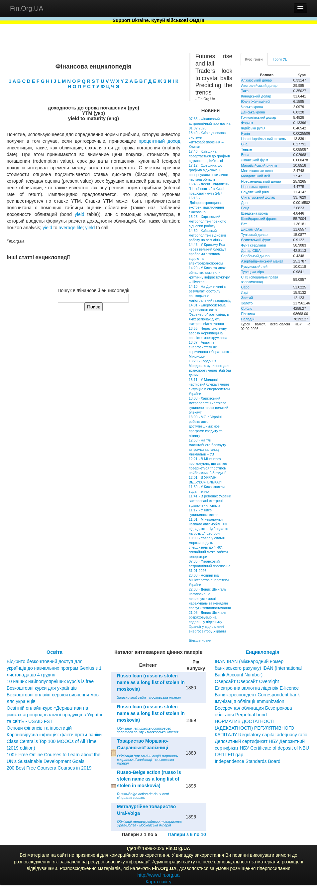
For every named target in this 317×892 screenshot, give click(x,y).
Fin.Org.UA (26, 8)
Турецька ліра (252, 272)
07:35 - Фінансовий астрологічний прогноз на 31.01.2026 (209, 566)
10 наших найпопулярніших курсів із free (50, 681)
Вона (245, 155)
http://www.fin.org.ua (159, 875)
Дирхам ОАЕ (251, 229)
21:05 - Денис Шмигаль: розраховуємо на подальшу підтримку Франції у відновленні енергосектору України (208, 622)
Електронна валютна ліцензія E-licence (257, 688)
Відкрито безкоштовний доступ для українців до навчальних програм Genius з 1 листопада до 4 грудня (54, 668)
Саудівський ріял (254, 192)
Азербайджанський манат (262, 261)
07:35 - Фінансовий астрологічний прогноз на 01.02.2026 (209, 123)
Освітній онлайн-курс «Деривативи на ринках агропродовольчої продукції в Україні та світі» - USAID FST (54, 714)
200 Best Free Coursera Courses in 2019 (49, 768)
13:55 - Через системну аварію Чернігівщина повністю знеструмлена (208, 333)
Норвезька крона (254, 187)
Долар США (251, 251)
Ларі (244, 292)
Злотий (247, 298)
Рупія (245, 133)
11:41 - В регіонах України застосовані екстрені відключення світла (210, 500)
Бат (244, 224)
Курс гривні (254, 59)
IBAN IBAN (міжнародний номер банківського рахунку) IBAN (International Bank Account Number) (258, 668)
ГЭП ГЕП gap (229, 754)
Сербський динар (255, 256)
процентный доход (159, 141)
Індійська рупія (253, 128)
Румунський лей (254, 266)
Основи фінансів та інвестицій (39, 728)
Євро (245, 287)
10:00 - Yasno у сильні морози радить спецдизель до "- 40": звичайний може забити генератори (208, 547)
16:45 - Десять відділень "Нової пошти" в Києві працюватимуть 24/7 (209, 188)
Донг (245, 203)
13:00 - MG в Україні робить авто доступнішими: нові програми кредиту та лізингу (206, 426)
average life (70, 227)
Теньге (246, 149)
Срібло (246, 308)
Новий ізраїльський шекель (263, 139)
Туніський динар (254, 235)
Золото (247, 303)
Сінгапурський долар (258, 197)
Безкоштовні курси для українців (42, 688)
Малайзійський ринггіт (259, 165)
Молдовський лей (255, 176)
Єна (244, 144)
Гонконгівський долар (258, 117)
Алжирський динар (256, 80)
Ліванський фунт (254, 160)
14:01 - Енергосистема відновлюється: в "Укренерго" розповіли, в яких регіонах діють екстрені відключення (209, 314)
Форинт (247, 123)
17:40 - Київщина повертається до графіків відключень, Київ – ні (209, 156)
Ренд (245, 208)
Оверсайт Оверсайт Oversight (247, 681)
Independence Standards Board (247, 761)
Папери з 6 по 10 (187, 834)
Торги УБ (280, 59)
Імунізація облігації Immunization (249, 701)
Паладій (247, 319)
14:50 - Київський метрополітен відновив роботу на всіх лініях (207, 235)
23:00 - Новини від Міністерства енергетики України (209, 580)
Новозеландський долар (261, 181)
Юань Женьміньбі (255, 101)
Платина (248, 314)
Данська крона (253, 112)
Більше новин (200, 640)
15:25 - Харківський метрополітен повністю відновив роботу (207, 221)
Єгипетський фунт (255, 240)
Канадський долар (256, 96)
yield (79, 214)
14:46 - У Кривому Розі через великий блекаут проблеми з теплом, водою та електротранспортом (207, 254)
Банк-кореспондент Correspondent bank (257, 694)
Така (245, 91)
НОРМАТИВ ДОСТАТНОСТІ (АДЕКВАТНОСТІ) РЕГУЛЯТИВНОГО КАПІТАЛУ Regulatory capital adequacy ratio (261, 728)
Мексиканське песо (256, 171)
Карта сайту (158, 881)
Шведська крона (254, 213)
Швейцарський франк (258, 219)
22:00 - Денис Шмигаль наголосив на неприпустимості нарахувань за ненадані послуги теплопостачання (210, 598)
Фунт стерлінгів (253, 245)
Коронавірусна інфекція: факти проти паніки (54, 734)
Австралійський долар (259, 86)
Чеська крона (252, 107)
